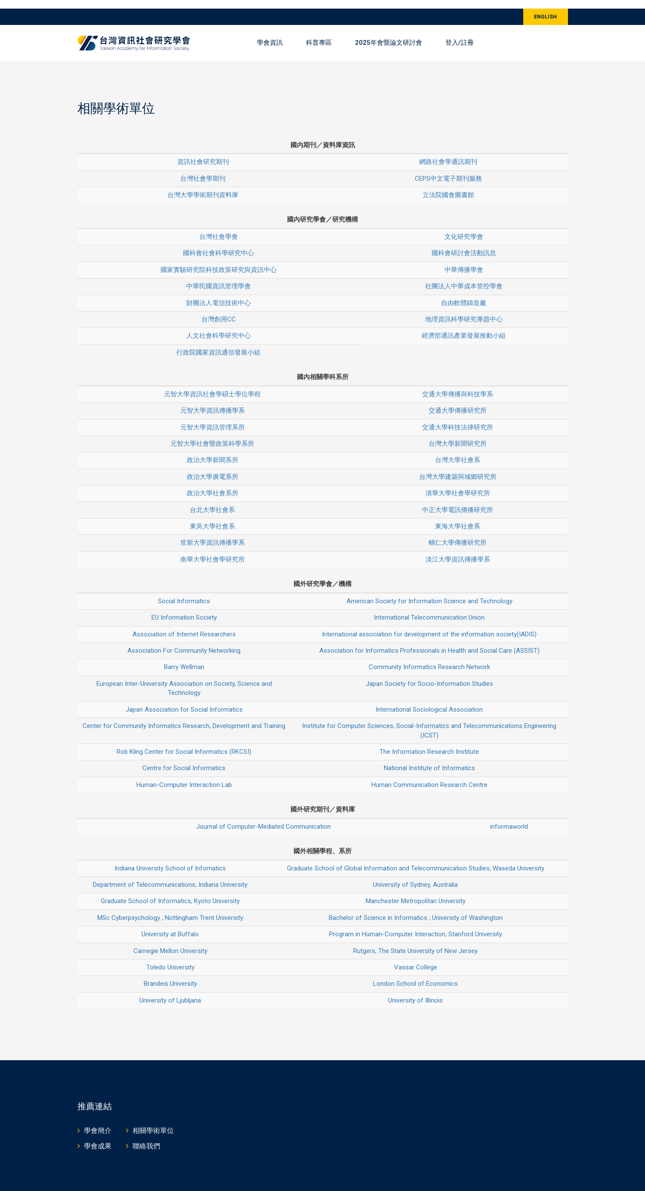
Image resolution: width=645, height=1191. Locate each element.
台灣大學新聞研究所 (458, 435)
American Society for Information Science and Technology (429, 592)
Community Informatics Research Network (429, 658)
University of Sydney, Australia (415, 876)
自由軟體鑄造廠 (463, 294)
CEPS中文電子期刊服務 (448, 169)
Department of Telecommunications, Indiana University (170, 876)
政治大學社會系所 (212, 484)
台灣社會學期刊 (202, 169)
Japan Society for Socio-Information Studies (429, 675)
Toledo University (170, 959)
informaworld (509, 817)
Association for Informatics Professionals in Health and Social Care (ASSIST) (429, 642)
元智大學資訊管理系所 (212, 418)
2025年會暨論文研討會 (388, 34)
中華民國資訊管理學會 (218, 277)
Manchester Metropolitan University (416, 892)
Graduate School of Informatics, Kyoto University (170, 892)
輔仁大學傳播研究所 (458, 534)
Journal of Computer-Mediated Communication (263, 817)
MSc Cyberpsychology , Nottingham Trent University (170, 909)
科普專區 (319, 34)
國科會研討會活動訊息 (464, 244)
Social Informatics (184, 592)
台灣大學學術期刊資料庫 (202, 186)
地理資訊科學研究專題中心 (464, 311)
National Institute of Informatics (429, 759)
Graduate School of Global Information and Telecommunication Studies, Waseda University (415, 859)
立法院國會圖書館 (448, 186)
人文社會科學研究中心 (218, 327)
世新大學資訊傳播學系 (212, 534)
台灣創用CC (218, 311)
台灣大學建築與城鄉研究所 (458, 468)
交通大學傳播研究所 (458, 402)
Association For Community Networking (184, 642)
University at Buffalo (170, 925)
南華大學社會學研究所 (212, 551)
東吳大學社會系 (212, 517)
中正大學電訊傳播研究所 (457, 501)
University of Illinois (415, 992)
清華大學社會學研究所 (458, 484)
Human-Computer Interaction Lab (184, 776)
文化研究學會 (463, 228)
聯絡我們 (146, 1137)
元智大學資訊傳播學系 (212, 402)
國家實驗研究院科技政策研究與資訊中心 (218, 261)
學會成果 (97, 1137)
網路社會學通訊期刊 (448, 153)
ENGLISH (545, 8)
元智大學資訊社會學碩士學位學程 (212, 385)
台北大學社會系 (212, 501)
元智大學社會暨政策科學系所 (212, 435)
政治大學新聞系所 (212, 451)
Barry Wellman (184, 658)
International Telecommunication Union (429, 609)
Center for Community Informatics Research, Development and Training (184, 717)
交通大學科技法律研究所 (457, 418)
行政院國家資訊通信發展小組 (218, 344)
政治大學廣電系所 (212, 468)
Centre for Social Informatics (183, 759)
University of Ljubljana (170, 992)
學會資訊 (270, 34)
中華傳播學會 (463, 261)
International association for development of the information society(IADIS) (429, 625)
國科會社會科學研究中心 (218, 244)
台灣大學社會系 (457, 451)
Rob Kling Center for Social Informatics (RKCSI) (184, 743)
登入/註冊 (459, 34)
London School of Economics (415, 975)
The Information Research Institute (429, 743)
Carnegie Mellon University (170, 942)
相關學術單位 (153, 1122)
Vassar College (415, 959)
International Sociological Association (429, 700)
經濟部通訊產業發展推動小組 (464, 327)
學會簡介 (97, 1122)
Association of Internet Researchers (184, 625)
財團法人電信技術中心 (218, 294)
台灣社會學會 (218, 228)
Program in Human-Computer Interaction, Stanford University (415, 925)
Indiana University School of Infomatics (170, 859)
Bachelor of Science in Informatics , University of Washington (416, 909)
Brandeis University (170, 975)
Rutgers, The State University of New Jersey (415, 942)
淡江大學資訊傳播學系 (458, 551)
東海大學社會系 (457, 517)
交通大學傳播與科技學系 (457, 385)
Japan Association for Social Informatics (184, 700)
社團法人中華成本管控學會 (464, 277)
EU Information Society (184, 609)
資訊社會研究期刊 (203, 153)
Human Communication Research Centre (429, 776)
